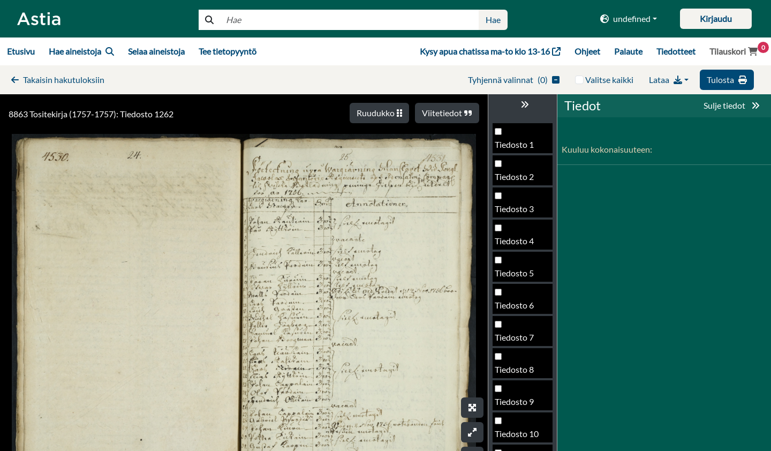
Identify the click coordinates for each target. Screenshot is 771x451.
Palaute (628, 51)
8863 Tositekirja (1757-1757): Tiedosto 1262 (91, 114)
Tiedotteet (676, 51)
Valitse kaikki (609, 79)
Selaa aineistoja (156, 51)
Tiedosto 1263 (521, 308)
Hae (493, 19)
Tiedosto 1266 (521, 405)
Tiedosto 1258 (521, 147)
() (514, 79)
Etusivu (21, 51)
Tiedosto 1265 (521, 372)
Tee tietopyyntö (227, 51)
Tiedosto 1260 (521, 212)
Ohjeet (587, 51)
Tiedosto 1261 (521, 244)
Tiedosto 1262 (521, 276)
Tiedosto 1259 (521, 180)
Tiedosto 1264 (521, 340)
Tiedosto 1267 (521, 437)
